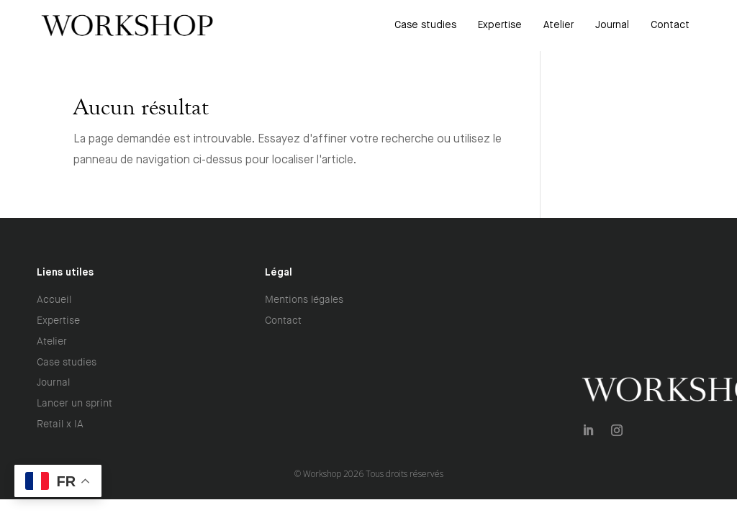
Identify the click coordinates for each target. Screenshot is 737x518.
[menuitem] (425, 25)
